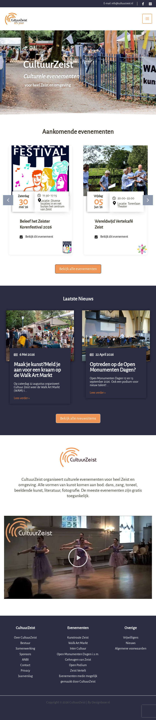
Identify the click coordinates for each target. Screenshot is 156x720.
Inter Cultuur (78, 648)
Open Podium (78, 665)
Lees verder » (22, 400)
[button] (8, 203)
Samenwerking (25, 648)
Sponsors (25, 654)
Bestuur (25, 643)
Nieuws (130, 643)
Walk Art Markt (78, 643)
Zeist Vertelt (78, 670)
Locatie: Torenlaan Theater (128, 207)
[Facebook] (143, 3)
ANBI (25, 659)
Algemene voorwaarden (130, 648)
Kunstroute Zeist (78, 637)
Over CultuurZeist (25, 637)
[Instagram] (150, 3)
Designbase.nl (101, 702)
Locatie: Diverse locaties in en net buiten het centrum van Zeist (52, 207)
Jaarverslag (25, 676)
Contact (25, 665)
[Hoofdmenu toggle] (147, 20)
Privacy (25, 670)
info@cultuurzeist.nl (122, 3)
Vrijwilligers (130, 637)
